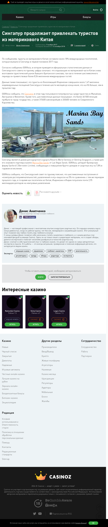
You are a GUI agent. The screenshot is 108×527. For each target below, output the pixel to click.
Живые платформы (51, 363)
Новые (5, 349)
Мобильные (47, 394)
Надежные (7, 367)
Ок (93, 523)
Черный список (9, 354)
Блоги (45, 399)
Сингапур (29, 96)
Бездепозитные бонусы (13, 395)
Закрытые (7, 358)
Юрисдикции (48, 381)
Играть (12, 327)
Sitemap (6, 461)
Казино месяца (49, 376)
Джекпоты (7, 363)
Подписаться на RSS (62, 516)
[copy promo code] (40, 322)
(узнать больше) (81, 523)
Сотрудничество (88, 349)
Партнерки (86, 358)
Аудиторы (46, 390)
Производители (49, 349)
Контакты (6, 449)
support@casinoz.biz (91, 2)
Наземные (46, 372)
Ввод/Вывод (48, 354)
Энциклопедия (9, 405)
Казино (20, 19)
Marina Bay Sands (40, 165)
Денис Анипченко (23, 48)
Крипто (45, 358)
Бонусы (87, 19)
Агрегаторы (47, 367)
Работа (84, 354)
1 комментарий (80, 48)
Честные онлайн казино (13, 376)
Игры (53, 19)
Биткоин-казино (10, 400)
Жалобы (45, 403)
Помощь (6, 445)
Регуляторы (47, 385)
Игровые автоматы (11, 372)
